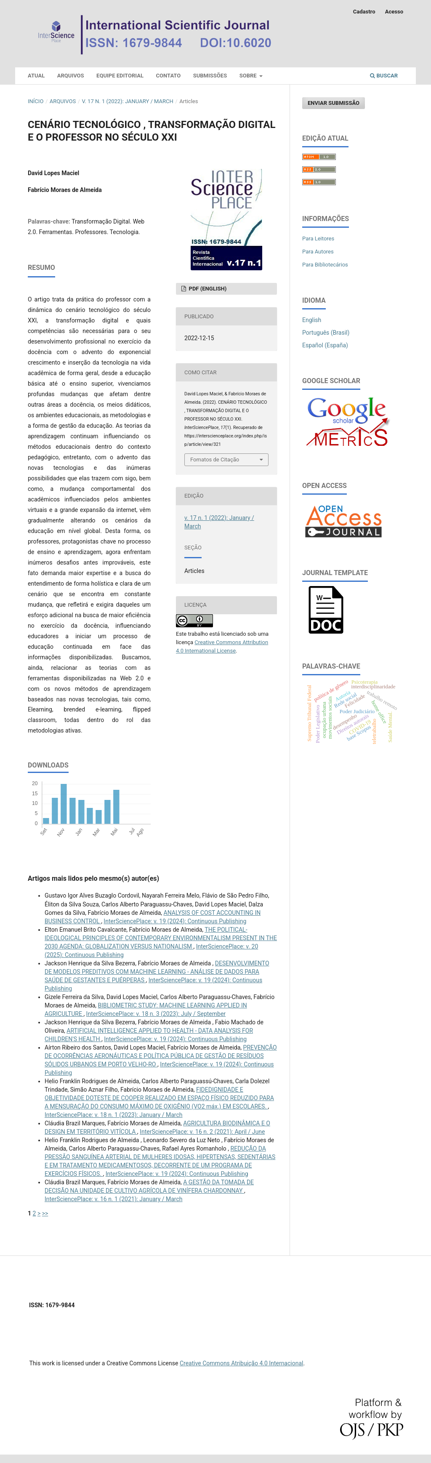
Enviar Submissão (333, 103)
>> (45, 1213)
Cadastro (364, 11)
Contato (168, 75)
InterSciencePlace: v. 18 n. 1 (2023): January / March (113, 1114)
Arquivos (70, 75)
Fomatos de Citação (214, 459)
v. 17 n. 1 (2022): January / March (127, 101)
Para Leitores (318, 238)
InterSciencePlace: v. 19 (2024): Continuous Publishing (175, 921)
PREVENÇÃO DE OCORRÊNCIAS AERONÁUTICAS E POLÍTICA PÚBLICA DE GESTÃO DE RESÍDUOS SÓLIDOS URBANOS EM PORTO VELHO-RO (161, 1056)
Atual (36, 75)
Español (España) (325, 345)
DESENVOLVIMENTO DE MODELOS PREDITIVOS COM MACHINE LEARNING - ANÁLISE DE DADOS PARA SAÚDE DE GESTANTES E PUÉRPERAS (157, 971)
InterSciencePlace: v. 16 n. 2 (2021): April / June (202, 1131)
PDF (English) (206, 288)
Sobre (248, 75)
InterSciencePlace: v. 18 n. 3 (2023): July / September (156, 1013)
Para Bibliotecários (325, 264)
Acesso (394, 11)
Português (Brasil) (325, 332)
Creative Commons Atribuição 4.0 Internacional (241, 1363)
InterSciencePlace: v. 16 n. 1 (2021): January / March (113, 1199)
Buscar (384, 75)
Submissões (210, 75)
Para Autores (318, 251)
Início (35, 101)
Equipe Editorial (120, 75)
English (311, 320)
